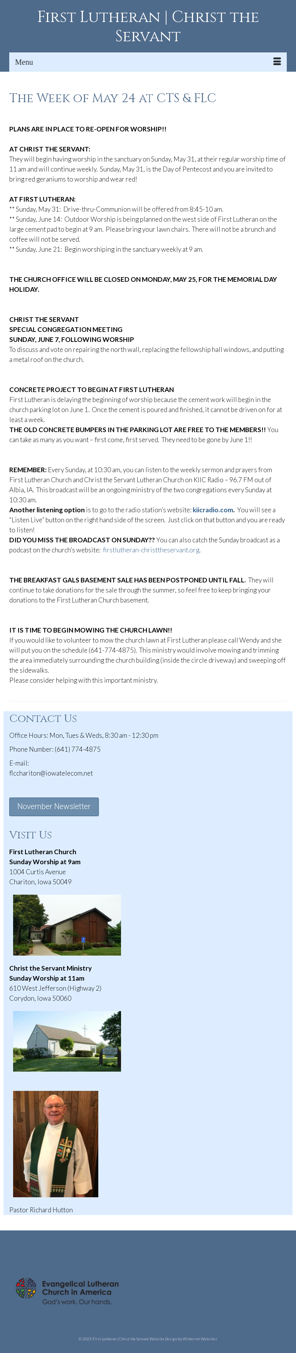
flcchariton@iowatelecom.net (51, 773)
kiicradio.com (213, 510)
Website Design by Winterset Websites (183, 1338)
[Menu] (148, 62)
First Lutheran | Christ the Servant (148, 27)
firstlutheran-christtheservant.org (151, 550)
